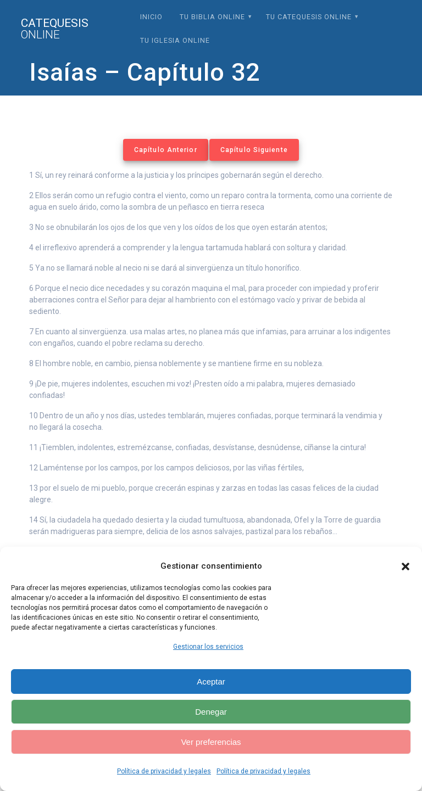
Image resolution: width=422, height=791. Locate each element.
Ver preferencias (211, 742)
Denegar (211, 711)
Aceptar (211, 681)
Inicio (151, 17)
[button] (405, 566)
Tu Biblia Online (212, 17)
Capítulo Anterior (165, 150)
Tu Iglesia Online (175, 40)
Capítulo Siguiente (254, 150)
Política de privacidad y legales (164, 771)
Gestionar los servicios (208, 646)
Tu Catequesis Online (309, 17)
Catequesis (54, 29)
